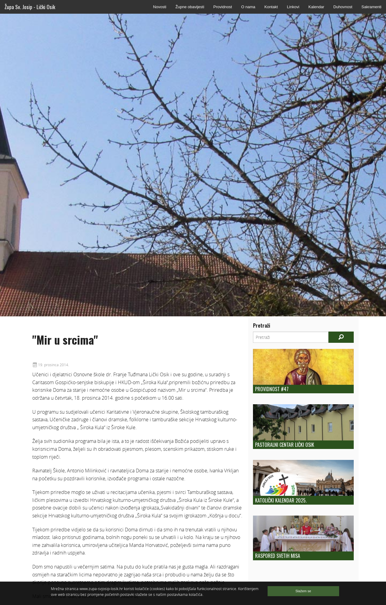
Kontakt (271, 7)
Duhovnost (342, 7)
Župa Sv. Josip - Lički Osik (30, 7)
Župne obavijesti (189, 7)
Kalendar (316, 7)
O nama (248, 7)
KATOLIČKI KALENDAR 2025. (281, 500)
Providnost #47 (272, 389)
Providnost (222, 7)
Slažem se (303, 591)
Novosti (159, 7)
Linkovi (293, 7)
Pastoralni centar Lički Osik (284, 444)
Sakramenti (371, 7)
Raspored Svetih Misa (277, 555)
